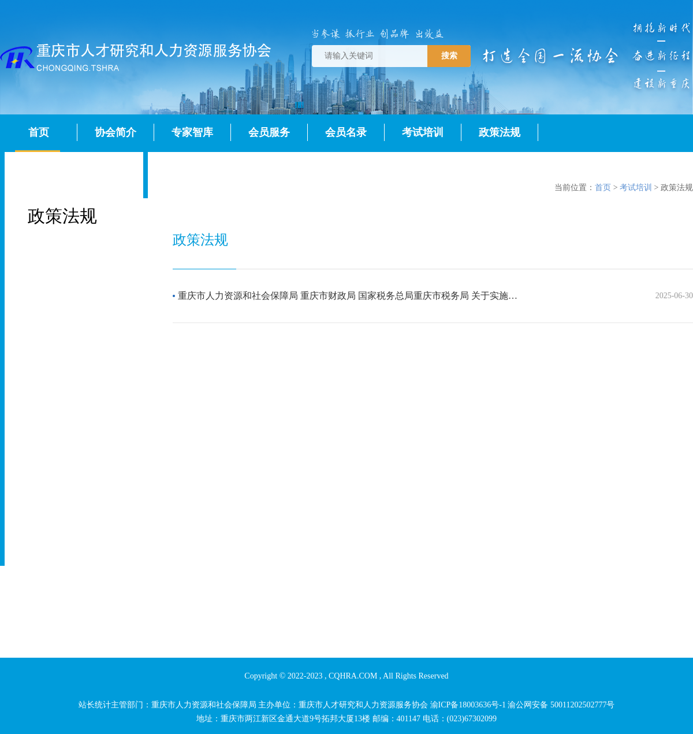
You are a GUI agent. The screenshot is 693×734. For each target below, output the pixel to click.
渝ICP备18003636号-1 (468, 704)
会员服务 (269, 132)
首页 (38, 132)
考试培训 (423, 132)
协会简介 (115, 132)
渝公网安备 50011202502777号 (561, 704)
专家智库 (192, 132)
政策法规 (499, 132)
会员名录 (346, 132)
